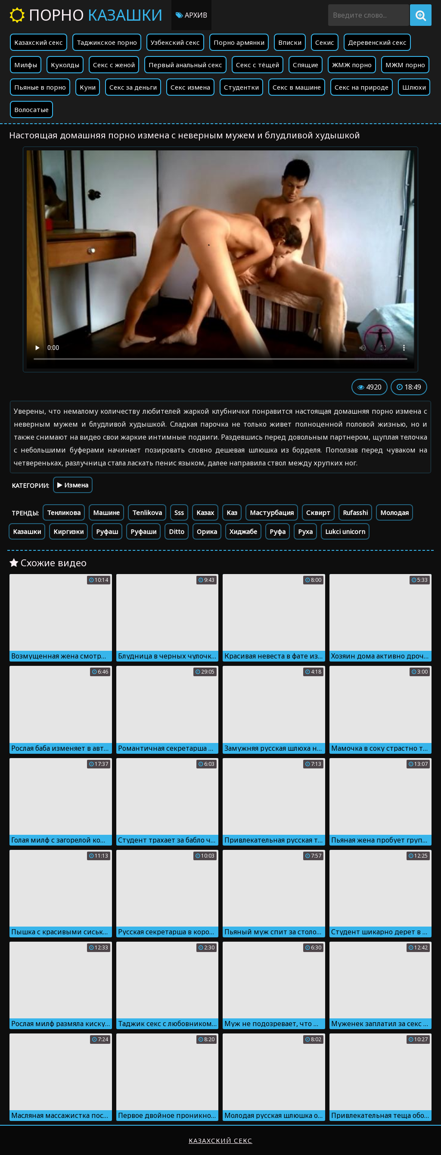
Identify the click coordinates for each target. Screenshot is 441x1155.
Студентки (241, 87)
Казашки (27, 531)
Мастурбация (272, 512)
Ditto (176, 531)
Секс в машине (297, 87)
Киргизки (68, 531)
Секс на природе (361, 87)
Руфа (278, 531)
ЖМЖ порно (352, 64)
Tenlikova (147, 512)
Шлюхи (414, 87)
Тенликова (64, 512)
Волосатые (31, 109)
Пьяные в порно (40, 87)
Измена (72, 485)
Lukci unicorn (345, 531)
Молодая (394, 512)
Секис (324, 42)
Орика (207, 531)
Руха (305, 531)
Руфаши (143, 531)
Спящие (305, 64)
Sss (179, 512)
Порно (86, 14)
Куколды (65, 64)
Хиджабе (243, 531)
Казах (205, 512)
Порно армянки (239, 42)
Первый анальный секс (185, 64)
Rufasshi (355, 512)
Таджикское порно (107, 42)
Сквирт (318, 512)
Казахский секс (38, 42)
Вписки (289, 42)
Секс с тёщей (257, 64)
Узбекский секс (175, 42)
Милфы (25, 64)
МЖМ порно (405, 64)
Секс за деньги (133, 87)
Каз (232, 512)
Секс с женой (114, 64)
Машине (106, 512)
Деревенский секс (377, 42)
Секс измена (190, 87)
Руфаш (107, 531)
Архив (191, 15)
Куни (88, 87)
